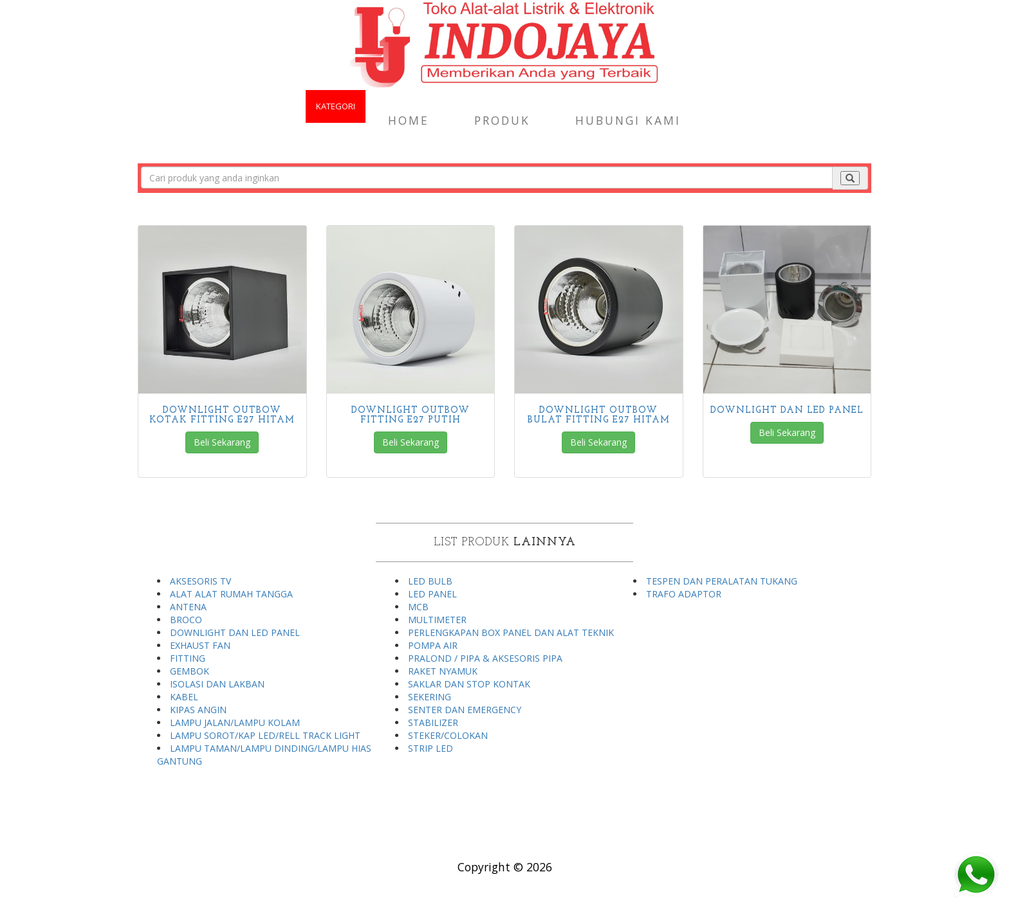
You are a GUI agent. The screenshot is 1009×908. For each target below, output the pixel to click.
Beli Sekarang (222, 442)
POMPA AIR (433, 645)
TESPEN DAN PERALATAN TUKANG (721, 581)
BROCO (186, 619)
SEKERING (429, 697)
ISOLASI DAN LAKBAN (217, 684)
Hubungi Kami (628, 120)
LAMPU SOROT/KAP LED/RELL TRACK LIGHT (265, 735)
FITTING (187, 658)
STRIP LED (430, 748)
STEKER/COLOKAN (448, 735)
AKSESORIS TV (200, 581)
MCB (418, 607)
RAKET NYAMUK (442, 671)
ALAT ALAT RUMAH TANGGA (231, 594)
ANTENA (188, 607)
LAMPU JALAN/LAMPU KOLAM (235, 722)
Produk (502, 120)
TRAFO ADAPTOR (683, 594)
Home (408, 120)
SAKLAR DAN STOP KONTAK (469, 684)
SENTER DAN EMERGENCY (464, 710)
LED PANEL (432, 594)
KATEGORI (335, 106)
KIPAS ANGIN (198, 710)
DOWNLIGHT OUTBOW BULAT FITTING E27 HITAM (599, 415)
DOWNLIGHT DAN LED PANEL (787, 410)
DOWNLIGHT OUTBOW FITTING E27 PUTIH (410, 415)
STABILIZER (433, 722)
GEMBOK (189, 671)
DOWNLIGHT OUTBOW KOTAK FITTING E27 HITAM (222, 415)
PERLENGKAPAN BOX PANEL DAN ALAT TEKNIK (511, 632)
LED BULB (430, 581)
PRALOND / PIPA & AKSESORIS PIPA (485, 658)
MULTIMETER (437, 619)
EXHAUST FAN (200, 645)
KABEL (184, 697)
